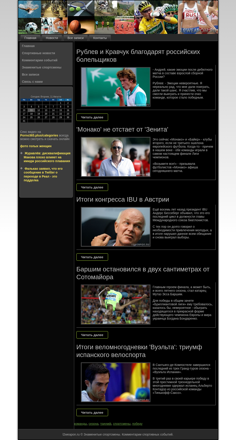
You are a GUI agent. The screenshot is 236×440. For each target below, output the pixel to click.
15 (61, 110)
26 (38, 117)
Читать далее (92, 117)
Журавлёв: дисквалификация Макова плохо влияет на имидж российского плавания (47, 157)
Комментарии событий (39, 60)
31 (24, 121)
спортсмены (121, 424)
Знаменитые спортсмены (42, 67)
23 (68, 114)
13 (46, 110)
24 (24, 117)
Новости (52, 38)
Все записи (76, 38)
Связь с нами (32, 81)
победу (137, 424)
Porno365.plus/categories (39, 135)
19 (38, 114)
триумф (105, 424)
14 (53, 110)
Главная (30, 38)
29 (61, 117)
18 (31, 114)
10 (24, 110)
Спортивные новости (38, 53)
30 (68, 117)
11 (31, 110)
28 (53, 117)
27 (46, 117)
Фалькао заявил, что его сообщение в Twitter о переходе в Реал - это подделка (43, 174)
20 (46, 114)
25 (31, 117)
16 (68, 110)
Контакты (100, 38)
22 (61, 114)
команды (80, 424)
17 (24, 114)
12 (38, 110)
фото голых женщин (36, 146)
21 (53, 114)
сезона (94, 424)
